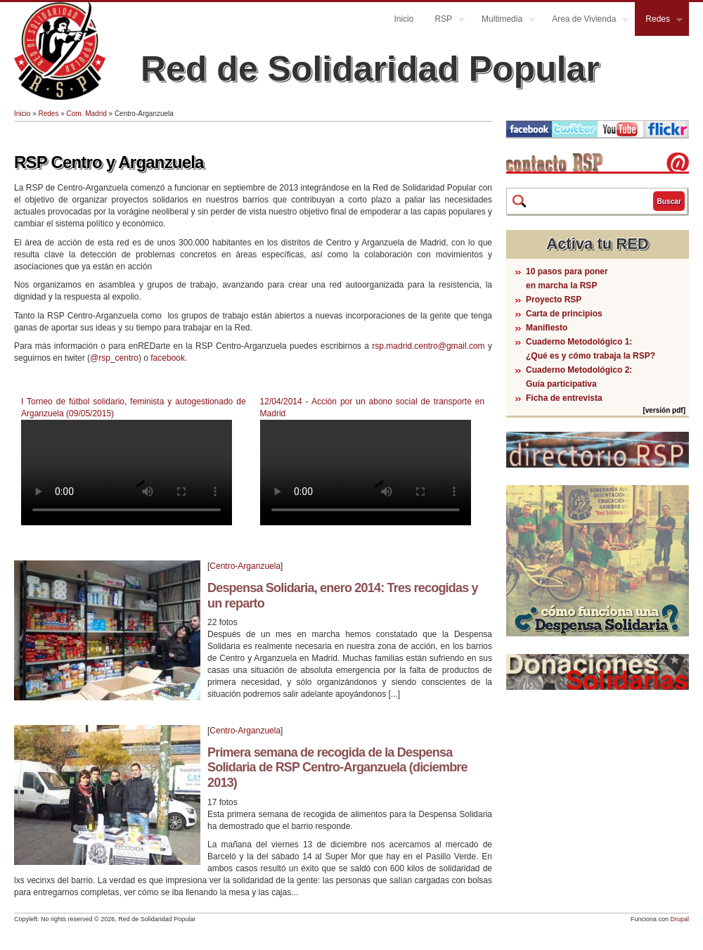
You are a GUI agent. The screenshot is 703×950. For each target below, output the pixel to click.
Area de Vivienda (584, 20)
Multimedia (503, 20)
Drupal (679, 919)
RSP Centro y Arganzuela (109, 162)
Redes (659, 20)
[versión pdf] (664, 410)
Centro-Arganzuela (244, 566)
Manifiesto (546, 328)
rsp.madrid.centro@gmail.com (428, 346)
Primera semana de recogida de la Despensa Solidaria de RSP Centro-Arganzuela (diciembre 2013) (337, 767)
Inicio (403, 19)
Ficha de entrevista (564, 398)
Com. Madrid (87, 113)
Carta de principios (564, 314)
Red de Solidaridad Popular (370, 69)
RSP (444, 20)
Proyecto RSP (553, 299)
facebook (167, 358)
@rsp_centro (114, 358)
